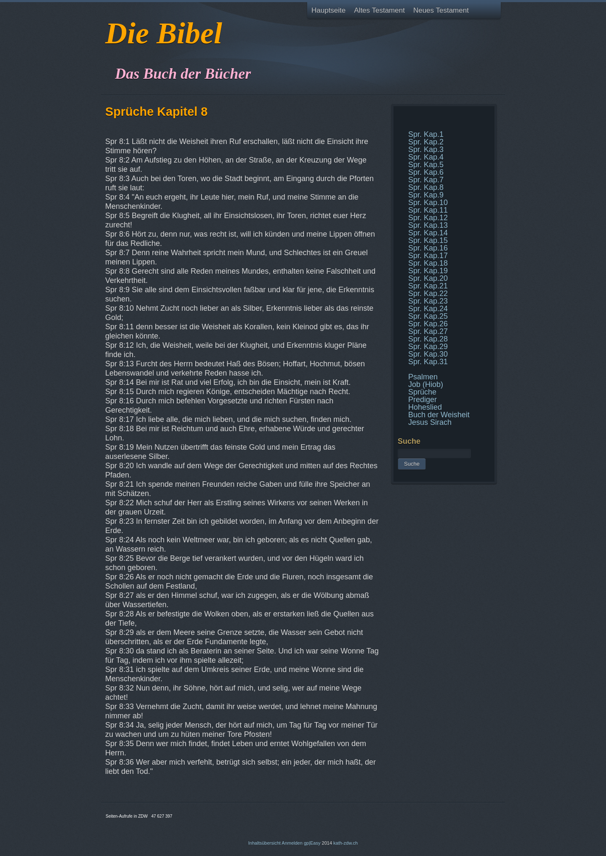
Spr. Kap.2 (426, 142)
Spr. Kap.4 (426, 157)
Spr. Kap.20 (428, 278)
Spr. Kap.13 (428, 225)
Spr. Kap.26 (428, 324)
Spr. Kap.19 (428, 271)
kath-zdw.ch (345, 842)
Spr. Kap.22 (428, 293)
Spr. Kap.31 (428, 361)
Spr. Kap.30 (428, 354)
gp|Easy (312, 842)
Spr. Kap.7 (426, 180)
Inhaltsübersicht (264, 842)
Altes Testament (379, 10)
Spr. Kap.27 (428, 331)
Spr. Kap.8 (426, 187)
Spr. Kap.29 (428, 346)
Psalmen (423, 377)
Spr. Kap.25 (428, 316)
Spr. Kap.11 (428, 210)
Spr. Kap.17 (428, 255)
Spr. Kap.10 (428, 202)
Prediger (422, 399)
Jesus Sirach (430, 422)
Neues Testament (441, 10)
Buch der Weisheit (439, 415)
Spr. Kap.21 (428, 286)
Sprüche (422, 392)
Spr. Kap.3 (426, 149)
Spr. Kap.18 (428, 263)
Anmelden (292, 842)
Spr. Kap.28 (428, 339)
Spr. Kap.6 (426, 172)
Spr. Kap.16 (428, 248)
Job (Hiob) (425, 384)
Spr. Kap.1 (426, 134)
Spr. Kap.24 (428, 308)
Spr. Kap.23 (428, 301)
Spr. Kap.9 (426, 195)
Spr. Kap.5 (426, 164)
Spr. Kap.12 (428, 217)
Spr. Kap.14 (428, 233)
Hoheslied (425, 407)
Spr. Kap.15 (428, 240)
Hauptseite (328, 10)
